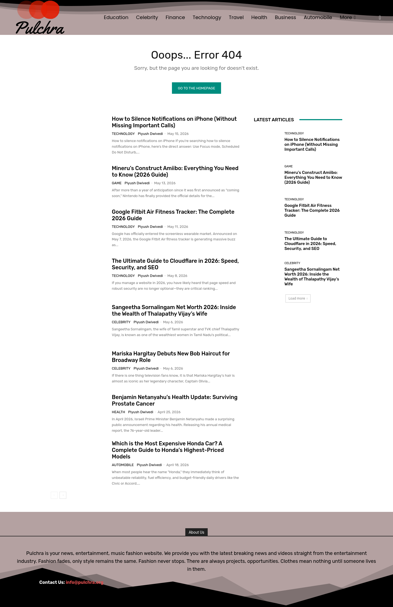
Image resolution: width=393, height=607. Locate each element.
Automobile (123, 465)
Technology (123, 133)
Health (118, 412)
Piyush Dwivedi (150, 134)
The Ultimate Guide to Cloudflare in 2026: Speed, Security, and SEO (310, 243)
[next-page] (62, 495)
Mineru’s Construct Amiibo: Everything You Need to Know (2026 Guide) (313, 177)
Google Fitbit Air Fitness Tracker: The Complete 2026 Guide (312, 210)
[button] (379, 17)
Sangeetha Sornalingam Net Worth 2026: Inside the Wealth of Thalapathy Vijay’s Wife (174, 310)
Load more (298, 298)
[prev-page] (54, 495)
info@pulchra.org (84, 582)
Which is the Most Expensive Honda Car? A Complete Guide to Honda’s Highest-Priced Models (168, 450)
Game (117, 183)
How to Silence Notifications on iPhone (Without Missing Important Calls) (174, 122)
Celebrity (121, 322)
